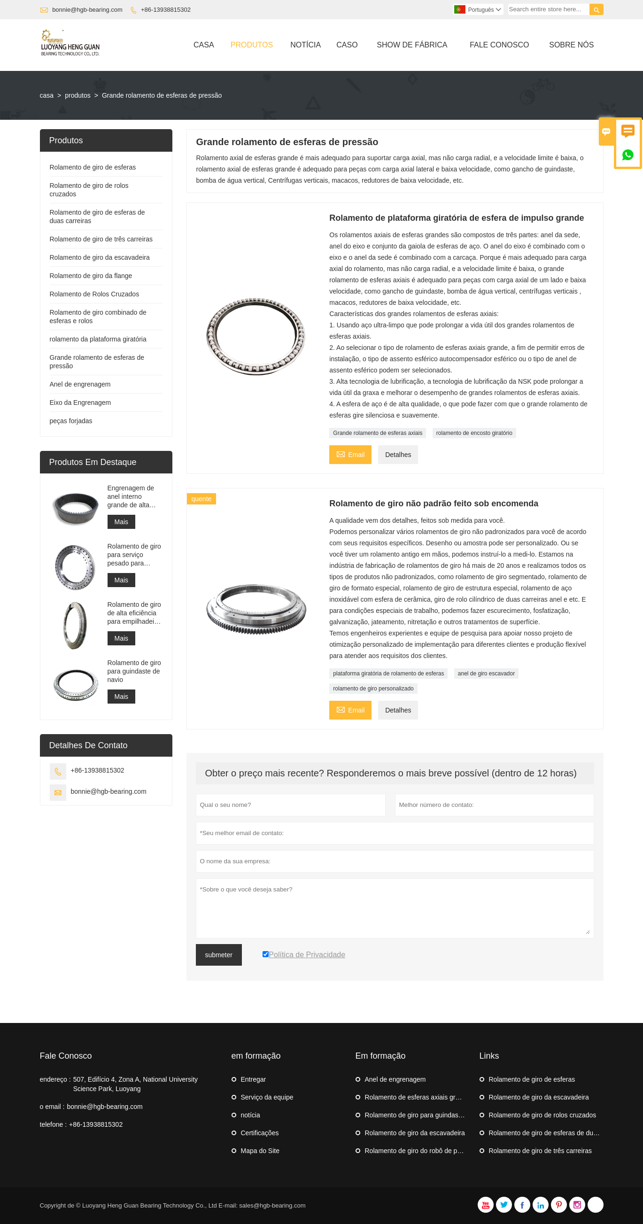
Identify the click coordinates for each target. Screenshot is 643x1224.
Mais (122, 522)
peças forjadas (71, 421)
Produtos (252, 45)
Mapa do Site (260, 1150)
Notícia (305, 45)
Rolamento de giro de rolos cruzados (543, 1115)
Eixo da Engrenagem (80, 402)
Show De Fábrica (412, 45)
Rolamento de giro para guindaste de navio (134, 671)
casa (47, 95)
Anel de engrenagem (80, 384)
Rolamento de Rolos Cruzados (94, 294)
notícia (250, 1115)
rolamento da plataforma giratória (98, 339)
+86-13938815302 (166, 9)
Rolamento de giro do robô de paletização (426, 1150)
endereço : (55, 1079)
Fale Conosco (499, 45)
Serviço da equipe (267, 1097)
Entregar (253, 1079)
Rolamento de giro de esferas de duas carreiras (558, 1133)
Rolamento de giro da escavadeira (100, 257)
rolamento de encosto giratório (474, 433)
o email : (52, 1106)
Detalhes (398, 454)
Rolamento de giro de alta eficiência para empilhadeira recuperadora (134, 613)
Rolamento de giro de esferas (93, 167)
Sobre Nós (571, 45)
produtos (77, 95)
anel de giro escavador (486, 673)
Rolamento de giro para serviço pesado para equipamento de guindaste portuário (134, 554)
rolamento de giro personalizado (373, 688)
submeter (218, 955)
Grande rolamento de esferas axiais (377, 433)
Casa (204, 45)
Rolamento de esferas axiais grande (417, 1097)
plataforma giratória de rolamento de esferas (388, 673)
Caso (346, 45)
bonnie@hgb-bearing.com (87, 9)
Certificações (260, 1133)
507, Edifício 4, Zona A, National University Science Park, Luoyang (135, 1084)
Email (350, 453)
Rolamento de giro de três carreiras (101, 239)
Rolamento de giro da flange (91, 275)
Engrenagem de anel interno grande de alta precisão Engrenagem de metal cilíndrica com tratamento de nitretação (135, 496)
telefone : (53, 1124)
